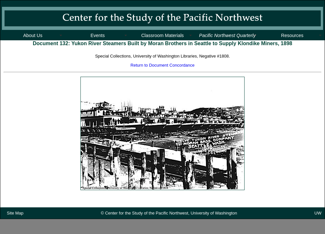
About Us (32, 35)
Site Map (15, 215)
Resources (292, 35)
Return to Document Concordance (162, 65)
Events (97, 35)
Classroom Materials (162, 35)
